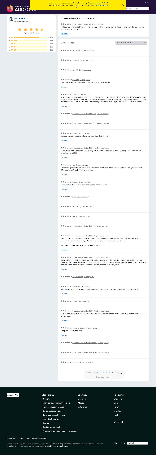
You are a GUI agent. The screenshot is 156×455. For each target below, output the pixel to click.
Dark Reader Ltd (24, 21)
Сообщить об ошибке (52, 427)
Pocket (117, 415)
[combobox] (134, 8)
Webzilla (75, 94)
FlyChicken (76, 206)
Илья (74, 197)
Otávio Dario (76, 50)
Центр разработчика (51, 411)
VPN (116, 403)
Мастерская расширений (54, 407)
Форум (45, 423)
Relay (116, 407)
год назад (101, 24)
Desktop (82, 399)
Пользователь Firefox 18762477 (84, 24)
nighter (74, 216)
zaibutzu (75, 80)
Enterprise (82, 407)
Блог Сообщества (50, 419)
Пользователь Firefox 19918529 (84, 148)
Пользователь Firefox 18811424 (84, 114)
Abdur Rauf (76, 60)
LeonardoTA (76, 362)
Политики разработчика (53, 415)
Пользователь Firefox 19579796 (84, 352)
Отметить (64, 34)
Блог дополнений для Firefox (56, 403)
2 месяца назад (88, 50)
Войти (147, 2)
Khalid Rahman (77, 277)
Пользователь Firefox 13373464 (84, 236)
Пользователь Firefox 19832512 (84, 123)
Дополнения (48, 395)
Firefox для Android (100, 3)
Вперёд (118, 373)
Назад (88, 373)
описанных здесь (33, 444)
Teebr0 (75, 301)
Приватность (11, 438)
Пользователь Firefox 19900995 (84, 343)
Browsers (118, 399)
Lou (73, 165)
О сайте (46, 399)
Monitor (117, 411)
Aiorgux (75, 182)
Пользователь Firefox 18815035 (84, 257)
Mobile (81, 403)
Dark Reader (20, 18)
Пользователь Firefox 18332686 (84, 311)
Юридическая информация (36, 438)
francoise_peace (78, 328)
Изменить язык (119, 443)
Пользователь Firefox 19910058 (84, 226)
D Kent (74, 286)
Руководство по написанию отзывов (59, 431)
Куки (21, 438)
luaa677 (75, 70)
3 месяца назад (85, 80)
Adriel (74, 133)
